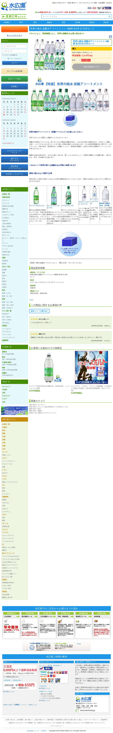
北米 (3, 393)
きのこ (4, 514)
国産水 (4, 263)
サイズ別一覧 (6, 311)
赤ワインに (5, 235)
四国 (3, 446)
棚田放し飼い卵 (7, 597)
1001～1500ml (6, 320)
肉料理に (5, 229)
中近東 (4, 389)
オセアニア (6, 396)
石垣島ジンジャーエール (10, 568)
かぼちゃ (5, 508)
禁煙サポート (6, 212)
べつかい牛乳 (6, 588)
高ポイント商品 (14, 79)
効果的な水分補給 (8, 206)
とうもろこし (6, 511)
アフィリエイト (56, 726)
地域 (3, 258)
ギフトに (5, 243)
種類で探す (32, 409)
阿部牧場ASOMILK (8, 582)
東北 (3, 430)
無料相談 (50, 720)
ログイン (14, 63)
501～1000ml (6, 317)
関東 (3, 433)
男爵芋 (4, 500)
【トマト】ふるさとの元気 (10, 559)
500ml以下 (5, 314)
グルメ (40, 407)
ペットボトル (6, 328)
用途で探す (32, 407)
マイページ (14, 29)
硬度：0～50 (6, 293)
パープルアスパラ (8, 541)
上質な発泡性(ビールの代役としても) (56, 407)
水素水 (4, 287)
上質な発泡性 (6, 223)
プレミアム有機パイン (9, 574)
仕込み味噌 (5, 594)
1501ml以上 (6, 323)
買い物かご (29, 720)
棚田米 (4, 550)
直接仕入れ (5, 255)
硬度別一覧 (32, 413)
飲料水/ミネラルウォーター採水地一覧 (51, 723)
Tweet (31, 300)
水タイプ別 (6, 267)
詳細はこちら (8, 691)
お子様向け (5, 218)
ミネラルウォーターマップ (15, 152)
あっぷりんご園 (7, 576)
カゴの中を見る (14, 35)
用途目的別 (6, 197)
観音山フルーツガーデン (10, 565)
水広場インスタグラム (14, 174)
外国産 (77, 22)
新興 (3, 491)
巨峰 (3, 467)
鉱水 (39, 409)
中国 (3, 443)
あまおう (5, 473)
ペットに (5, 249)
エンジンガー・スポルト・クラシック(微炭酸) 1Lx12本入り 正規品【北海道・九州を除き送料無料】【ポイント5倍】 (91, 388)
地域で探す (32, 404)
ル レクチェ (6, 494)
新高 (3, 488)
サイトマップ (99, 723)
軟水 (21, 22)
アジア (4, 399)
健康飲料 (5, 340)
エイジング (5, 203)
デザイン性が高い (8, 246)
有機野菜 (5, 497)
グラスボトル (6, 331)
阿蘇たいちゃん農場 (8, 547)
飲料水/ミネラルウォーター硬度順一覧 (22, 723)
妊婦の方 (5, 220)
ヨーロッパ (41, 404)
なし (3, 485)
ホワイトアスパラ (8, 538)
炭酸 (3, 272)
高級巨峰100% (7, 571)
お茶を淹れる (6, 232)
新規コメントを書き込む (39, 311)
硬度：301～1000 (7, 305)
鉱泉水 (4, 281)
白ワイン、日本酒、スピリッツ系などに (14, 239)
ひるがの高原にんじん (9, 562)
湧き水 (4, 275)
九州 (3, 449)
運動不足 (5, 209)
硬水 (35, 22)
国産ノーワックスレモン (10, 482)
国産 (63, 22)
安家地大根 (5, 526)
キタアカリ (5, 503)
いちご (4, 470)
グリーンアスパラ (8, 535)
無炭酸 (4, 270)
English (109, 3)
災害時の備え (6, 252)
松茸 (3, 517)
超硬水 (7, 374)
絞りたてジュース (8, 553)
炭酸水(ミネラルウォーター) (47, 413)
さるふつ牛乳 (6, 585)
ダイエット (5, 200)
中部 (3, 436)
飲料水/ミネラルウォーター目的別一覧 (79, 723)
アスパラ (5, 532)
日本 (3, 402)
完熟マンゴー (6, 455)
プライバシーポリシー (91, 720)
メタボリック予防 (8, 215)
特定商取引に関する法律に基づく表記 (68, 720)
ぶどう (4, 458)
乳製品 (4, 579)
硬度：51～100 (7, 296)
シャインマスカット (8, 461)
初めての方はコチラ (59, 3)
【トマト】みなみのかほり (10, 556)
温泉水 (4, 284)
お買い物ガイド (73, 3)
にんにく (5, 529)
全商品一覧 (6, 194)
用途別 (106, 22)
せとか (4, 476)
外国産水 (5, 261)
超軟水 (8, 353)
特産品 (4, 591)
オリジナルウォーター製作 (88, 3)
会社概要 (102, 3)
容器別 (4, 326)
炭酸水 (49, 22)
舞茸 (3, 520)
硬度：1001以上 (7, 308)
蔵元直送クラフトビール (14, 167)
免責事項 (104, 720)
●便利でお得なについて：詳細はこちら (20, 704)
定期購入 (7, 22)
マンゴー (5, 452)
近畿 (3, 440)
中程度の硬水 (9, 363)
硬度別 (91, 22)
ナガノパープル (7, 464)
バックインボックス (8, 337)
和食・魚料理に (7, 226)
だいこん (5, 523)
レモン (4, 479)
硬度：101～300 (7, 302)
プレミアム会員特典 (15, 71)
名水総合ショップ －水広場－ (38, 731)
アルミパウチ (6, 334)
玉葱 (3, 505)
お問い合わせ (10, 720)
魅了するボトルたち (14, 159)
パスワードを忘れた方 (14, 58)
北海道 (4, 427)
